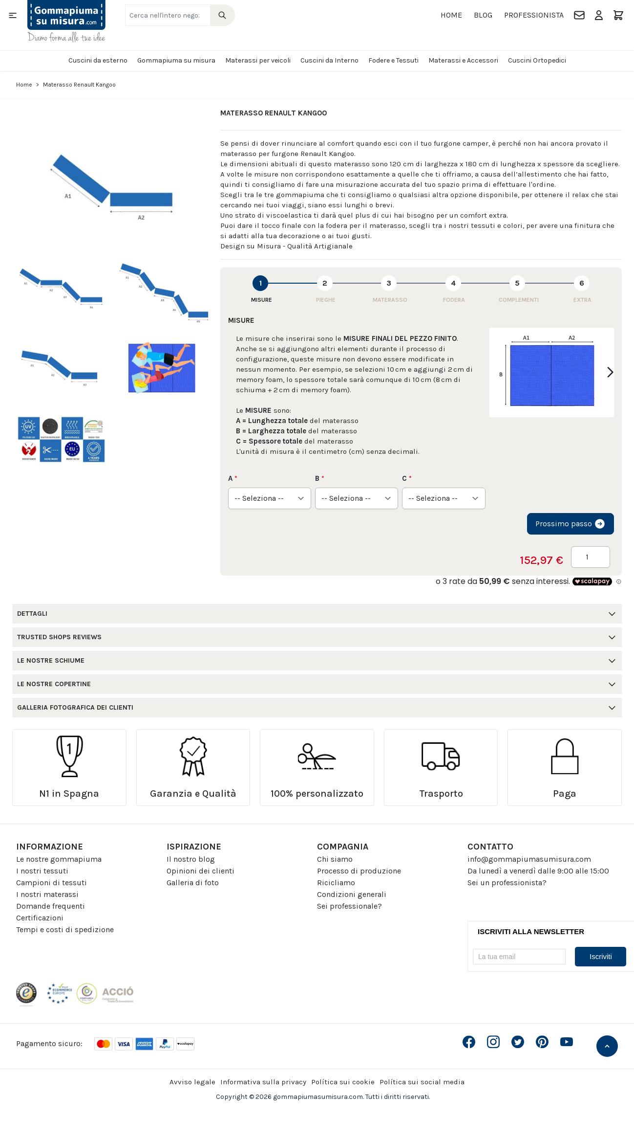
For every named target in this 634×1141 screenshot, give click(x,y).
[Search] (222, 15)
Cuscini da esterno (97, 60)
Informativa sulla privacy (263, 1081)
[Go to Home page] (66, 21)
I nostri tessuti (42, 870)
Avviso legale (192, 1081)
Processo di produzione (359, 870)
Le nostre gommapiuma (59, 859)
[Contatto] (579, 15)
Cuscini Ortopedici (537, 60)
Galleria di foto (193, 882)
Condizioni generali (351, 894)
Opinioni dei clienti (200, 870)
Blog (483, 15)
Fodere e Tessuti (393, 60)
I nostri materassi (47, 894)
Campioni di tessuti (51, 882)
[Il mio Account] (599, 15)
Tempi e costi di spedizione (65, 929)
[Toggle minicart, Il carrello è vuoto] (618, 15)
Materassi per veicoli (258, 60)
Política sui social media (422, 1081)
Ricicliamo (336, 882)
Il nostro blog (191, 859)
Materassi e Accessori (463, 60)
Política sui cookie (343, 1081)
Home (451, 15)
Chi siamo (335, 859)
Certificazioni (39, 917)
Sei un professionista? (507, 882)
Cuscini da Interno (329, 60)
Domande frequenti (50, 906)
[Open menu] (13, 15)
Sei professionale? (349, 906)
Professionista (534, 15)
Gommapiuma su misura (176, 60)
